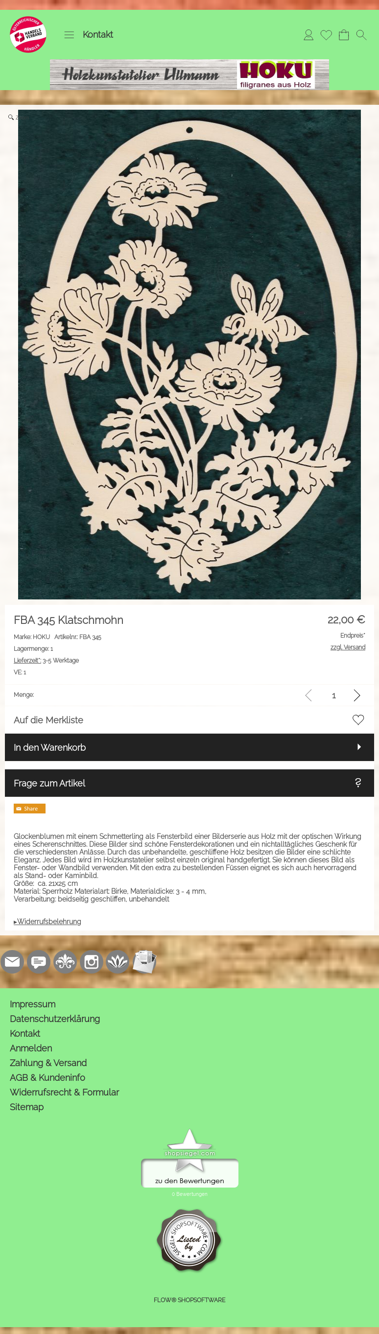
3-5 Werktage (46, 660)
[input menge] (333, 695)
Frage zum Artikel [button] (49, 783)
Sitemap (27, 1107)
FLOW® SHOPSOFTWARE (189, 1300)
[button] (69, 34)
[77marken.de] (38, 962)
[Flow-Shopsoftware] (118, 962)
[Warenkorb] (343, 34)
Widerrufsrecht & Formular (64, 1092)
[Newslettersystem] (144, 962)
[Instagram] (91, 962)
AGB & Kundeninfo (47, 1077)
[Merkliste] (326, 34)
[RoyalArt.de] (65, 962)
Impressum (32, 1004)
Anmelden (31, 1048)
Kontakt (98, 34)
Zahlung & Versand (48, 1063)
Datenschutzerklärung (55, 1019)
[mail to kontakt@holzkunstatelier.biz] (12, 962)
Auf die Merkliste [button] (48, 720)
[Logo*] (28, 20)
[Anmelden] (308, 34)
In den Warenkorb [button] (50, 747)
